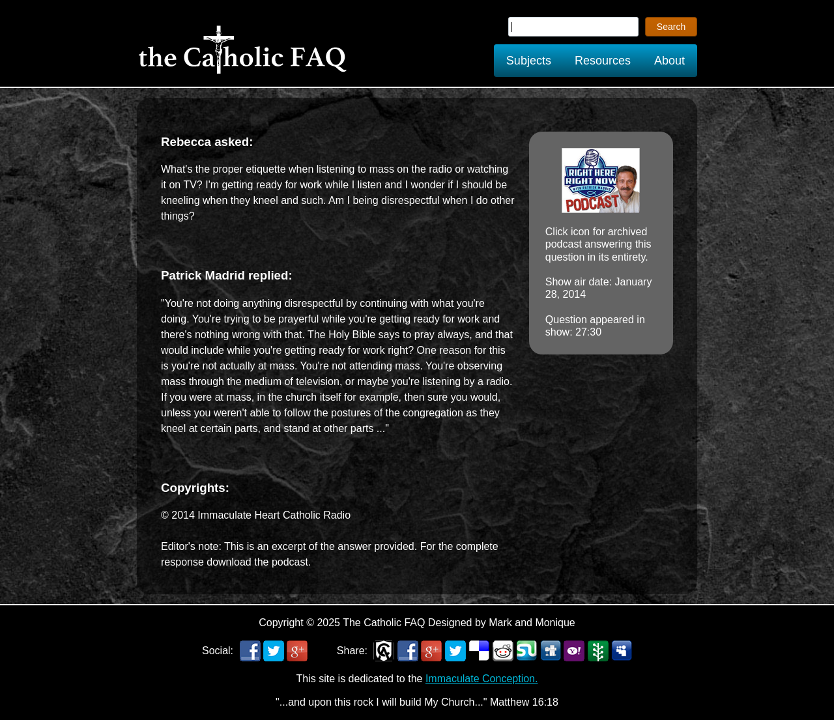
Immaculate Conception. (481, 678)
